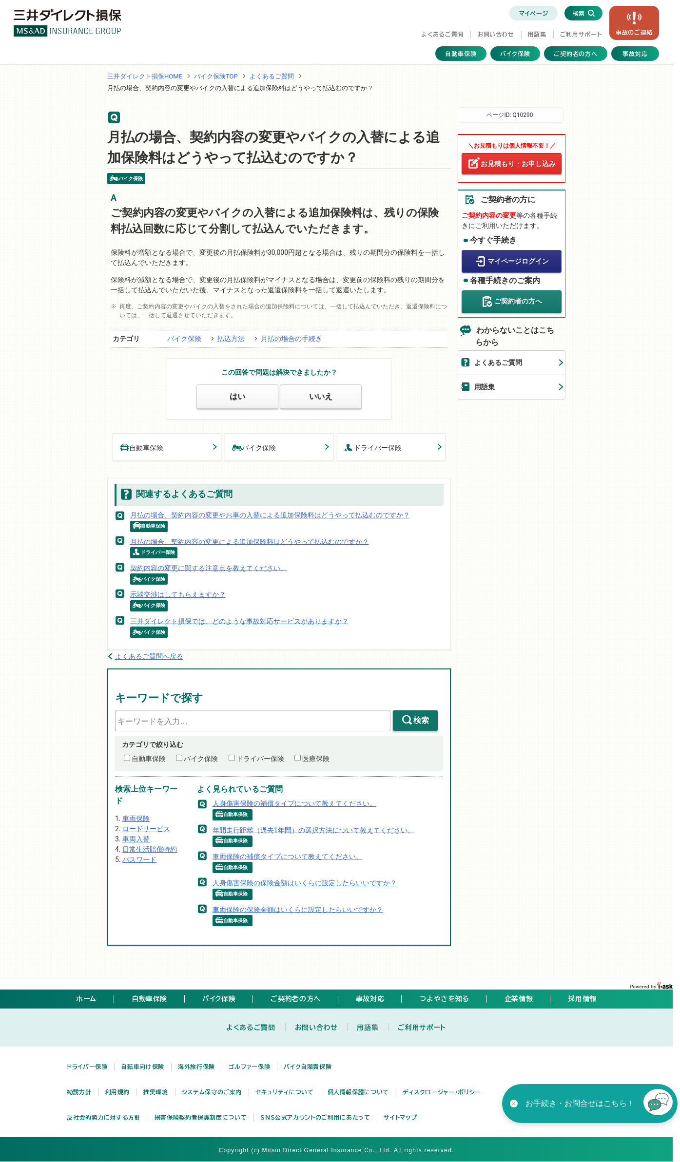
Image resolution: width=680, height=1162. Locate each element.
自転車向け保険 (142, 1066)
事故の (634, 32)
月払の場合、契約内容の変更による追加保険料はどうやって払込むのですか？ (249, 541)
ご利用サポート (581, 34)
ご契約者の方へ (576, 54)
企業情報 (519, 998)
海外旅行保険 (196, 1066)
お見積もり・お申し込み (518, 164)
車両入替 (136, 839)
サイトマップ (400, 1117)
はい (237, 396)
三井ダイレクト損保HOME (144, 76)
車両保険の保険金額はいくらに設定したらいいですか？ (298, 909)
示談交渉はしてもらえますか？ (178, 594)
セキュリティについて (284, 1092)
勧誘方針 (79, 1092)
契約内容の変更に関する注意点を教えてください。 (208, 567)
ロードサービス (146, 829)
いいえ (320, 396)
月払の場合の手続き (291, 339)
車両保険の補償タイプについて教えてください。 (288, 856)
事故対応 (635, 54)
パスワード (139, 859)
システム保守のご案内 (212, 1092)
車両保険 (136, 818)
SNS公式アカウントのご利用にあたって (315, 1117)
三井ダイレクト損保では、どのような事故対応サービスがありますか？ (239, 621)
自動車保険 (461, 54)
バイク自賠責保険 (307, 1066)
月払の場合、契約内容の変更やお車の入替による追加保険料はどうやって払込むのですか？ (270, 515)
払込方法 (231, 339)
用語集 (537, 34)
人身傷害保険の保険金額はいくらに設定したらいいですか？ (305, 883)
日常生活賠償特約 (149, 849)
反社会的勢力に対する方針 (104, 1117)
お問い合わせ (495, 34)
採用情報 (582, 998)
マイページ (533, 13)
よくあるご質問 (442, 34)
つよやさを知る (444, 998)
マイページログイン (518, 261)
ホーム (86, 998)
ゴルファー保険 (249, 1066)
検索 (421, 720)
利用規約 (117, 1092)
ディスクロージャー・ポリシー (442, 1092)
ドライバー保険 (373, 447)
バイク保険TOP (216, 76)
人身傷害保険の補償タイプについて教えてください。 (294, 803)
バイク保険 (515, 54)
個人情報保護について (358, 1092)
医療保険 (316, 758)
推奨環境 (155, 1092)
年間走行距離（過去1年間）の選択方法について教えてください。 (313, 830)
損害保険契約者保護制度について (201, 1117)
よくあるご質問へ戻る (149, 656)
